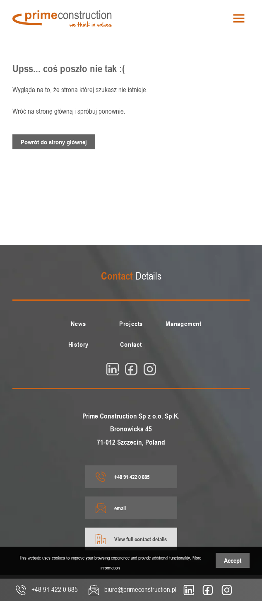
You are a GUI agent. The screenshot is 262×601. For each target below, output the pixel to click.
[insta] (150, 369)
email (111, 508)
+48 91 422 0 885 (122, 477)
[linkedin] (112, 369)
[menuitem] (78, 323)
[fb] (131, 369)
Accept (232, 560)
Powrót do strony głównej (54, 142)
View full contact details (131, 539)
